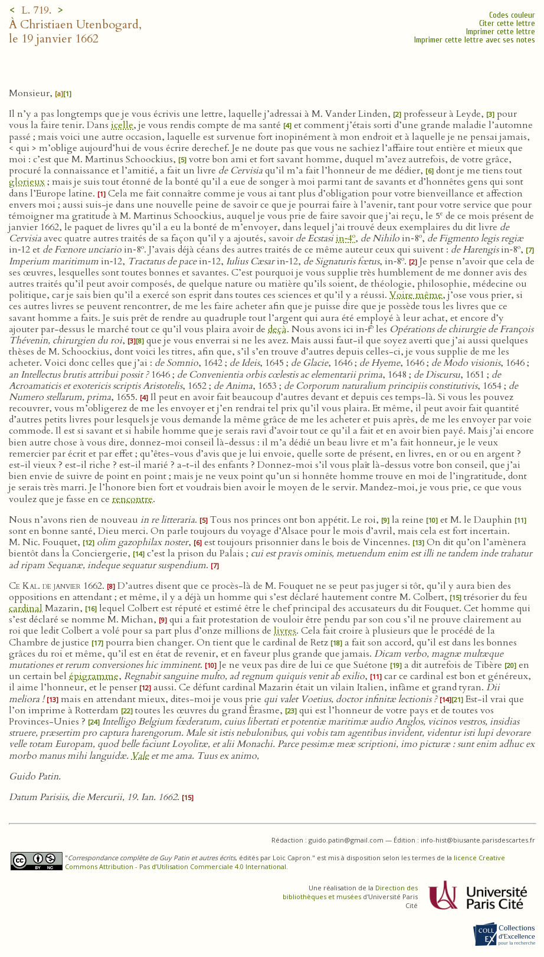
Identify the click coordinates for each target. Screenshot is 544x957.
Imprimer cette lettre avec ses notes (474, 40)
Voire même (416, 295)
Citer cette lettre (507, 23)
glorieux (27, 181)
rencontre (132, 499)
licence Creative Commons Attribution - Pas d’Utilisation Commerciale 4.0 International (285, 862)
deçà (277, 329)
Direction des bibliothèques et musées (350, 892)
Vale (140, 755)
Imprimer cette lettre (500, 32)
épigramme (94, 676)
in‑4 (345, 238)
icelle (122, 125)
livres (285, 630)
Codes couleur (512, 15)
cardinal (25, 608)
